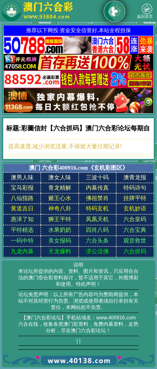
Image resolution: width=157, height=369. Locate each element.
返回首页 (145, 11)
